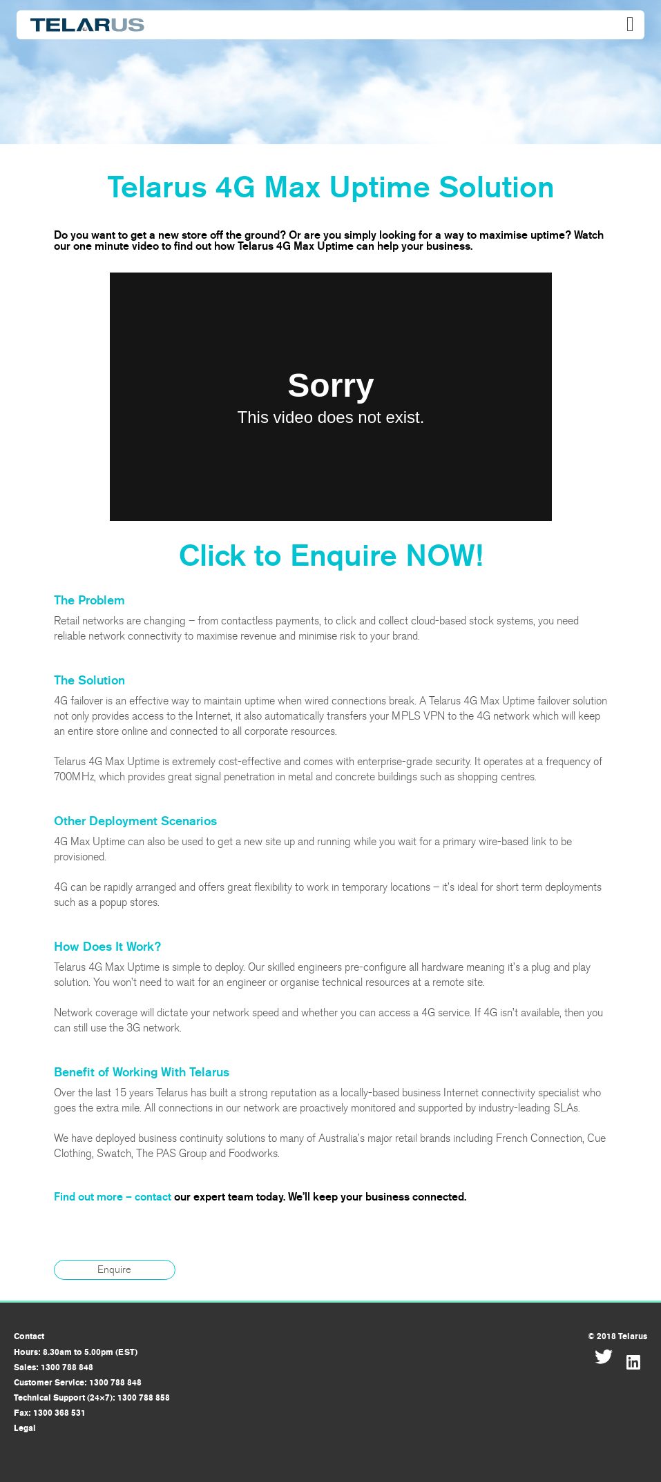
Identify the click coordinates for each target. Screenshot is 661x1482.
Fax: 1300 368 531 (50, 1413)
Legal (25, 1428)
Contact (29, 1336)
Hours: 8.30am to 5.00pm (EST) (75, 1352)
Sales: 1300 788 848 (53, 1367)
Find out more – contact (112, 1196)
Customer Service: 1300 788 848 (78, 1382)
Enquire (114, 1269)
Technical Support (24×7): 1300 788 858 (92, 1398)
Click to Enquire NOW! (331, 555)
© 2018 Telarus (617, 1336)
